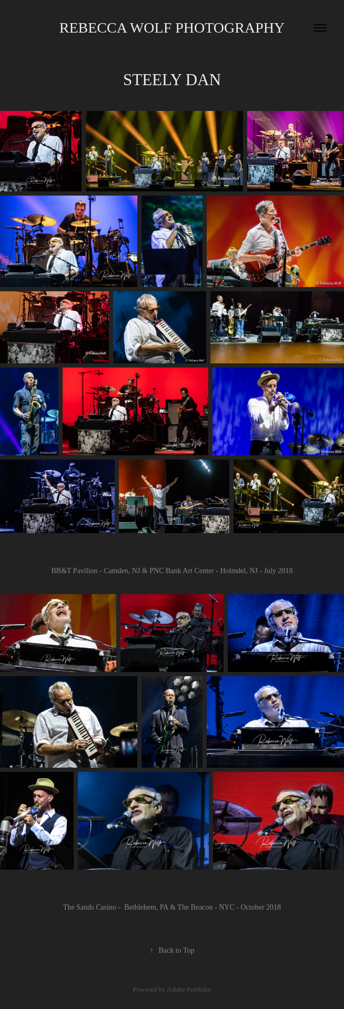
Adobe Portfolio (189, 989)
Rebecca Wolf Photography (172, 27)
